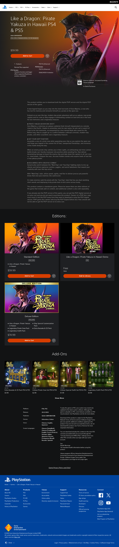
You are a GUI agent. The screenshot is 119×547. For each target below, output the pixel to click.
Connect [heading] (100, 490)
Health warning (83, 501)
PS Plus (27, 7)
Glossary (81, 506)
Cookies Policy (94, 543)
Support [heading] (63, 490)
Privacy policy (63, 543)
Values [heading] (44, 490)
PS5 (16, 7)
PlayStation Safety (65, 495)
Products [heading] (26, 490)
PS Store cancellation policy (87, 495)
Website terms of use (75, 543)
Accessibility (45, 495)
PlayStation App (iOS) (103, 509)
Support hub (64, 493)
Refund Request (65, 506)
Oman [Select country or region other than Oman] (10, 542)
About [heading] (7, 490)
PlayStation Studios (10, 498)
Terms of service (84, 493)
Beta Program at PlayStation (105, 519)
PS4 (21, 7)
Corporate (8, 504)
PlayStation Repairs (66, 501)
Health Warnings (65, 445)
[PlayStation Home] (5, 7)
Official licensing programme (84, 510)
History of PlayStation (11, 506)
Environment (45, 493)
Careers (7, 495)
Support (55, 7)
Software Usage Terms (107, 543)
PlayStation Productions (12, 501)
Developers (82, 504)
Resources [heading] (83, 490)
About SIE (7, 493)
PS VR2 (25, 498)
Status (62, 498)
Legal (56, 543)
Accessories (35, 7)
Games (11, 7)
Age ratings (82, 498)
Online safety (46, 498)
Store (48, 7)
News (43, 7)
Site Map (86, 543)
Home (6, 484)
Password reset (65, 504)
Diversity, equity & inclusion (50, 501)
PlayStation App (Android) (105, 511)
